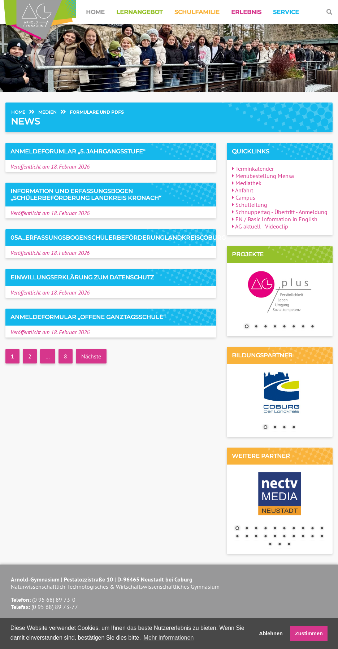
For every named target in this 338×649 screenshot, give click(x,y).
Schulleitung (249, 204)
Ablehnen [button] (271, 633)
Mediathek (246, 183)
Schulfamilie (197, 12)
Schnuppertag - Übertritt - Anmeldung (280, 211)
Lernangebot (139, 12)
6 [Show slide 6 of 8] (294, 327)
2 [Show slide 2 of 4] (275, 428)
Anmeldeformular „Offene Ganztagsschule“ (88, 317)
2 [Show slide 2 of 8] (256, 327)
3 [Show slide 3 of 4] (284, 428)
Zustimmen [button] (309, 633)
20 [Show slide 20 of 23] (322, 537)
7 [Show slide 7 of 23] (294, 529)
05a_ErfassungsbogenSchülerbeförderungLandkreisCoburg (118, 237)
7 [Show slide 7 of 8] (303, 327)
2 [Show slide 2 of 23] (247, 529)
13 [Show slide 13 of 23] (256, 537)
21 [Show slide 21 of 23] (270, 545)
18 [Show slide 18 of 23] (303, 537)
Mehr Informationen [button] (169, 638)
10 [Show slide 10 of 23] (322, 529)
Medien (47, 112)
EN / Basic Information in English (274, 219)
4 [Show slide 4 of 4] (294, 428)
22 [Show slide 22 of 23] (279, 545)
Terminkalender (253, 168)
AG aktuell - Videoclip (260, 226)
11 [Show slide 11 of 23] (237, 537)
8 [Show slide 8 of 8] (312, 327)
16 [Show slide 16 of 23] (284, 537)
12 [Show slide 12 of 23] (247, 537)
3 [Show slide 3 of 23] (256, 529)
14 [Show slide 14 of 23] (265, 537)
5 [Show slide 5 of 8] (284, 327)
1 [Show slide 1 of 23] (237, 529)
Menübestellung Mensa (263, 175)
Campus (243, 197)
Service (286, 12)
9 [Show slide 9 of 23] (312, 529)
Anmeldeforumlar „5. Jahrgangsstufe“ (78, 151)
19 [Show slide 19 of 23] (312, 537)
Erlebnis (246, 12)
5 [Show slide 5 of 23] (275, 529)
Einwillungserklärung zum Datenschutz (82, 277)
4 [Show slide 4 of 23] (265, 529)
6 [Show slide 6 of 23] (284, 529)
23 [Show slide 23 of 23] (289, 545)
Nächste (91, 356)
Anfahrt (242, 190)
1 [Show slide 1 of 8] (247, 327)
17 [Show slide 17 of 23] (294, 537)
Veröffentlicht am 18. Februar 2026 (50, 166)
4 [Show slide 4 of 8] (275, 327)
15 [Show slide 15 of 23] (275, 537)
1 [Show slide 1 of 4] (265, 428)
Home (95, 12)
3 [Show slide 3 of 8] (265, 327)
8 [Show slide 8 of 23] (303, 529)
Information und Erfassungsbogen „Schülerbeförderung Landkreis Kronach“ (85, 194)
